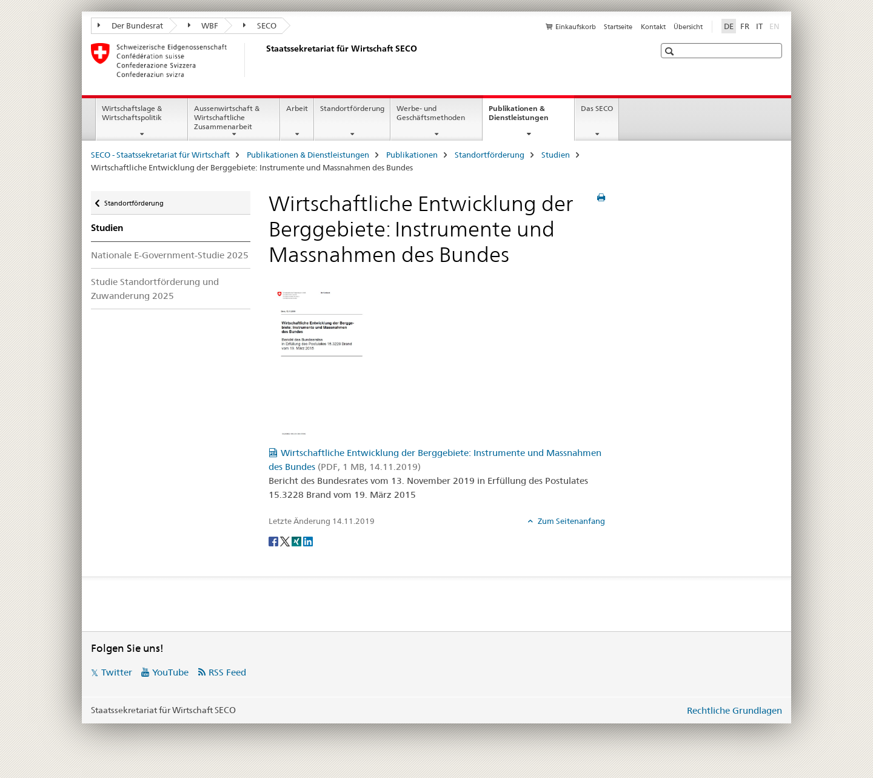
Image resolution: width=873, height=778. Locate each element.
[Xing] (297, 541)
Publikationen (412, 154)
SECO (259, 25)
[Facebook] (274, 541)
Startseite (618, 26)
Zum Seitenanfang (570, 521)
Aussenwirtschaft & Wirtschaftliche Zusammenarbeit (226, 117)
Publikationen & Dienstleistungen (531, 117)
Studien (555, 154)
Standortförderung (352, 108)
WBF (203, 25)
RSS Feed (227, 672)
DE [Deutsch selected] (729, 26)
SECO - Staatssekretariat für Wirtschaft (160, 154)
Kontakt (653, 26)
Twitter (116, 672)
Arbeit (297, 108)
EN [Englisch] (775, 25)
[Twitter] (286, 541)
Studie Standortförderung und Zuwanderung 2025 (155, 288)
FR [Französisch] (744, 26)
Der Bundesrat (130, 25)
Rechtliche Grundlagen (734, 710)
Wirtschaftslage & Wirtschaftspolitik (132, 113)
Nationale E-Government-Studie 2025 (170, 255)
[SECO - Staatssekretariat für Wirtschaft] (263, 60)
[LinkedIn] (308, 541)
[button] (671, 51)
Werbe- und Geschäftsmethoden (430, 113)
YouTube (170, 672)
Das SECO (597, 108)
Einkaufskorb (575, 26)
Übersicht (688, 26)
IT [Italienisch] (759, 26)
